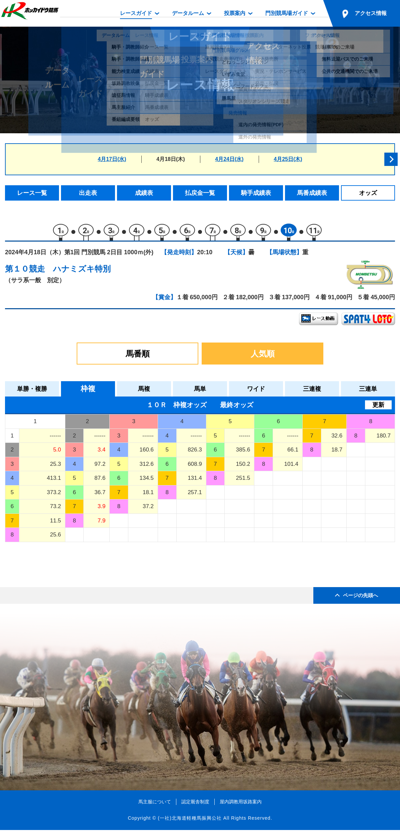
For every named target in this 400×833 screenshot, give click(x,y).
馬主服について (154, 804)
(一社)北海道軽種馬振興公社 (189, 821)
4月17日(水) (112, 159)
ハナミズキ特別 (82, 271)
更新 (378, 408)
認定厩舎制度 (195, 804)
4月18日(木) (170, 159)
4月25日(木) (288, 159)
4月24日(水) (229, 159)
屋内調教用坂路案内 (241, 804)
